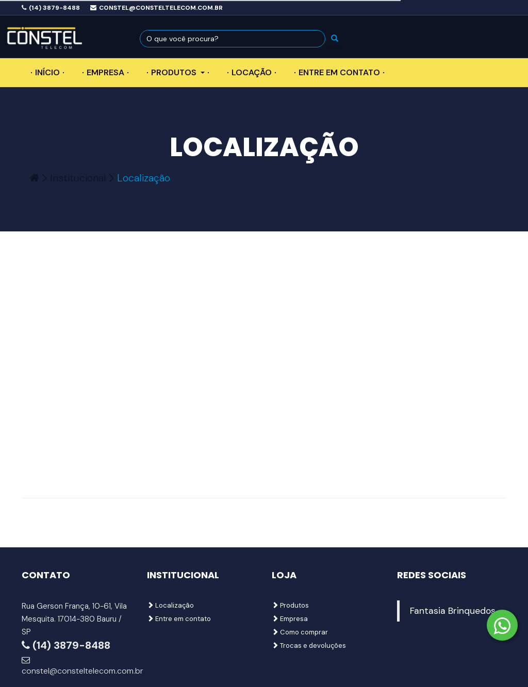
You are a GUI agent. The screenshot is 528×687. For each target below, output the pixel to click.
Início (47, 72)
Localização (170, 605)
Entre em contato (339, 72)
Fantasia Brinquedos (453, 610)
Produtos (178, 72)
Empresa (105, 72)
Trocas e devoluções (309, 645)
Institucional (78, 178)
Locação (252, 72)
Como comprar (300, 632)
